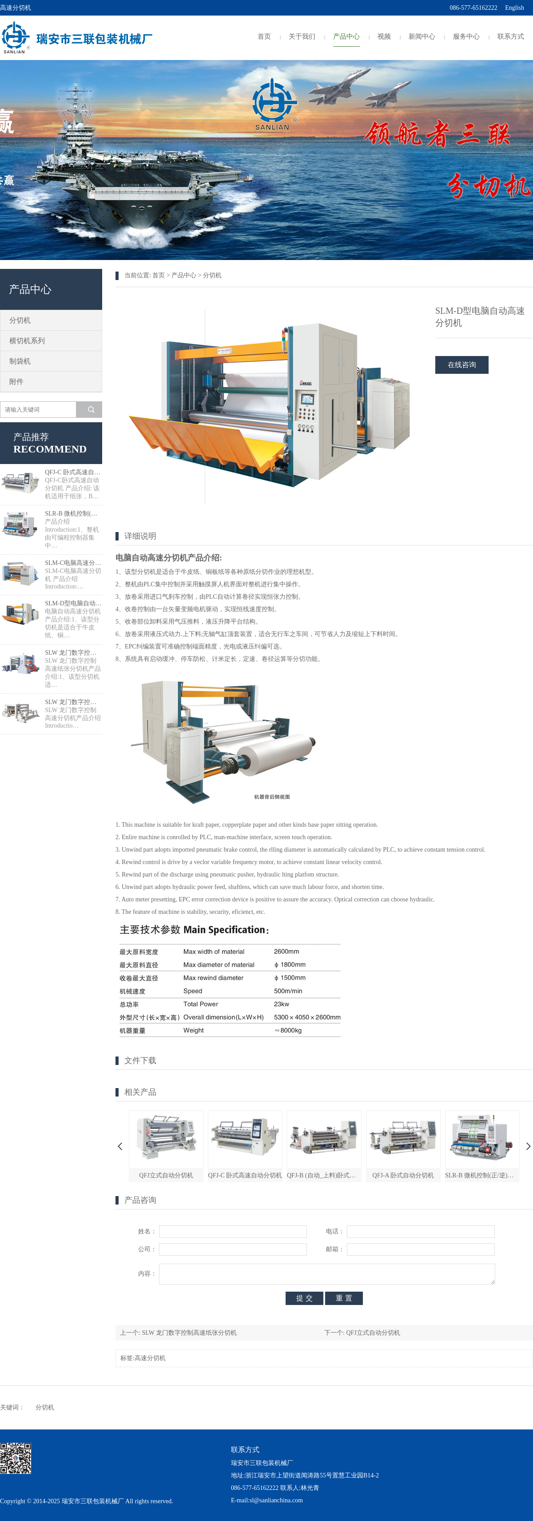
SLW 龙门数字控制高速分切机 (73, 702)
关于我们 (302, 36)
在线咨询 (462, 364)
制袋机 (20, 361)
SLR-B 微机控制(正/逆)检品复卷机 (73, 513)
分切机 (20, 320)
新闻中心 (422, 36)
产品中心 (346, 36)
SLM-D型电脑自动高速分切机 (73, 603)
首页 (264, 36)
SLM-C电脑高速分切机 (73, 563)
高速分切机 (150, 1358)
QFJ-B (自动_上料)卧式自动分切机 (324, 1175)
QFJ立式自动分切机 (166, 1175)
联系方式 (510, 36)
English (514, 7)
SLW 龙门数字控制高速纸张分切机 (73, 652)
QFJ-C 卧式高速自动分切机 (73, 472)
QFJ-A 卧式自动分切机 (403, 1175)
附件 (16, 381)
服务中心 (466, 36)
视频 (384, 36)
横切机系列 (27, 340)
